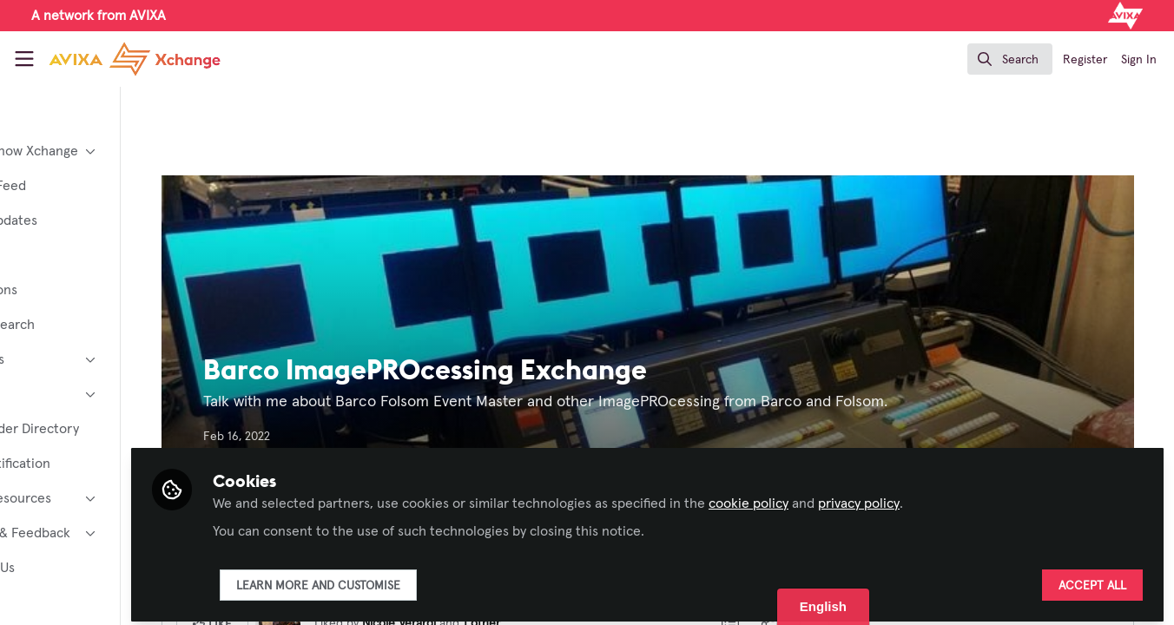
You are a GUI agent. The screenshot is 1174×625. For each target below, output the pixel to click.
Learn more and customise (420, 579)
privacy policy (960, 496)
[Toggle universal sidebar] (24, 59)
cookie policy (850, 496)
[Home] (118, 59)
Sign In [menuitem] (1139, 60)
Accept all (1092, 579)
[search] (1009, 59)
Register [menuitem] (1085, 60)
